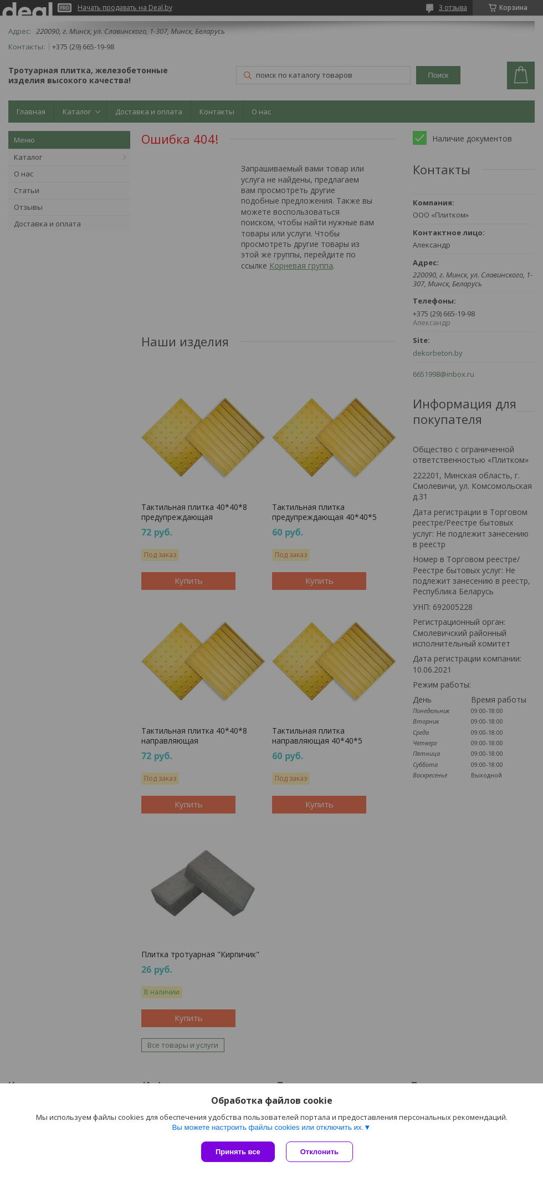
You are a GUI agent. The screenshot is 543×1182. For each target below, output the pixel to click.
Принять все (238, 1152)
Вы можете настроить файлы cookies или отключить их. (267, 1127)
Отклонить (319, 1152)
